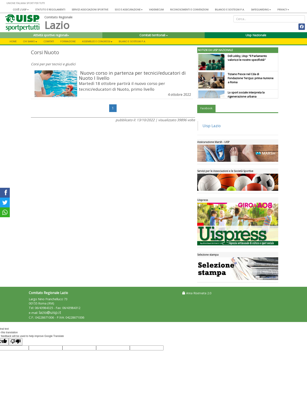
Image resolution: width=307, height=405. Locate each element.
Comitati (48, 41)
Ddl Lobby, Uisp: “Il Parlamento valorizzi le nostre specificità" (247, 58)
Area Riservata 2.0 (196, 293)
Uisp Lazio (212, 125)
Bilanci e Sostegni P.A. (132, 41)
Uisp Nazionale (256, 35)
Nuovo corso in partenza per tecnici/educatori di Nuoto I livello (132, 75)
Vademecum (156, 9)
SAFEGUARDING (261, 9)
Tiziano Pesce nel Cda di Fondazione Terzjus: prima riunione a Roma (251, 78)
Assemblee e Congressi (97, 41)
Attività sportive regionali (51, 35)
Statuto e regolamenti (50, 9)
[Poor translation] (15, 341)
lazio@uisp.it (50, 312)
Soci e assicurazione (129, 9)
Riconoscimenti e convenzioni (189, 9)
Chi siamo (30, 41)
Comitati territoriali (153, 35)
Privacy (283, 9)
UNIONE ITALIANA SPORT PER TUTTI (25, 3)
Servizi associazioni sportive (90, 9)
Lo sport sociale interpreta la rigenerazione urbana (246, 94)
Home (13, 41)
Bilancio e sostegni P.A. (230, 9)
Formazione (68, 41)
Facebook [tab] (206, 108)
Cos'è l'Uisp (21, 9)
